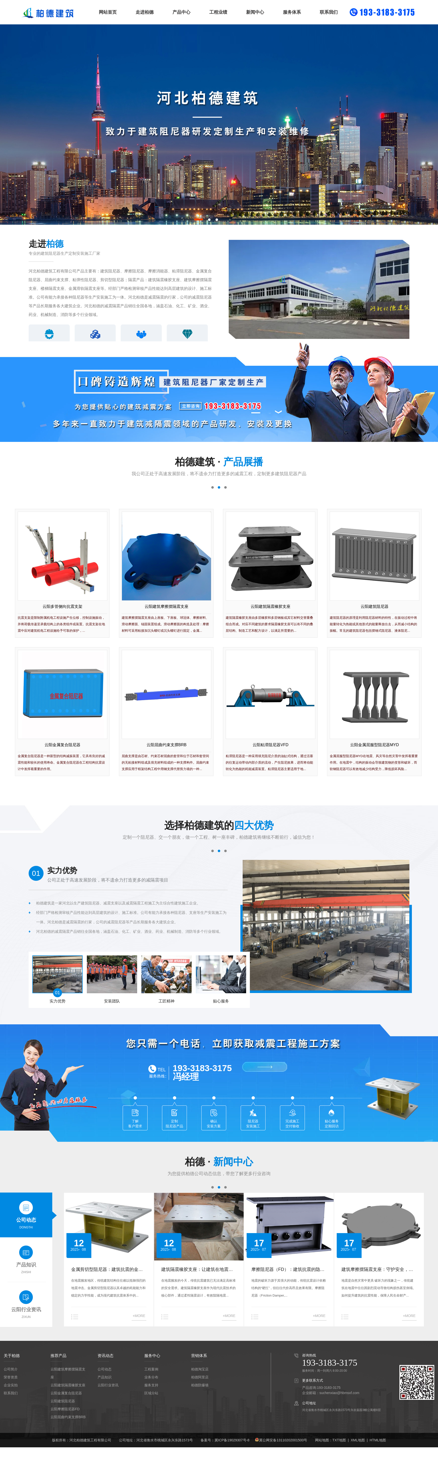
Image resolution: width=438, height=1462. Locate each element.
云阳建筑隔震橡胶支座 (68, 1385)
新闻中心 (255, 12)
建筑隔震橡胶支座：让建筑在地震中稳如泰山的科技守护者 (197, 1270)
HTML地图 (378, 1440)
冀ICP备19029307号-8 (232, 1440)
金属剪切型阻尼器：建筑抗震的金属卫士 (107, 1270)
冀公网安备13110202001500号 (283, 1440)
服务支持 (151, 1385)
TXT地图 (339, 1440)
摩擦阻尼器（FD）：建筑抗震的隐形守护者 (288, 1270)
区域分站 (151, 1393)
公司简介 (11, 1369)
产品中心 (181, 12)
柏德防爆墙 (200, 1385)
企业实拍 (11, 1385)
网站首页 (108, 12)
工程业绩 (218, 12)
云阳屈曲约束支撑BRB (68, 1417)
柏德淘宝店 (200, 1369)
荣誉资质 (11, 1377)
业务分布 (151, 1377)
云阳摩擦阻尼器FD (65, 1409)
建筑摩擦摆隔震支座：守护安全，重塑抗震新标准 (377, 1270)
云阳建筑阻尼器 (63, 1401)
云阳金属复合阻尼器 (66, 1393)
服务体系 (292, 12)
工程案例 (151, 1369)
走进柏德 (145, 12)
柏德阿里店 (200, 1377)
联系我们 (329, 12)
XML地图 (358, 1440)
